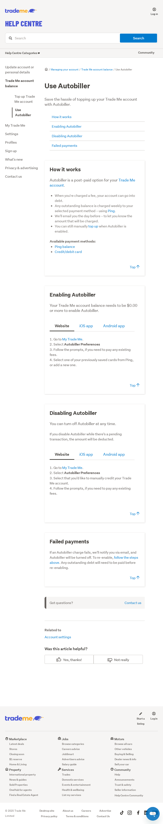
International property (22, 774)
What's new (14, 159)
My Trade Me (15, 125)
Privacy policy (49, 816)
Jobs (63, 739)
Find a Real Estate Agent (23, 795)
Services (66, 770)
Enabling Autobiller (67, 126)
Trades (66, 774)
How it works (62, 116)
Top (135, 267)
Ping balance (65, 246)
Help (117, 774)
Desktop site (46, 811)
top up (93, 226)
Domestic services (73, 779)
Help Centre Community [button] (129, 795)
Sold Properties (18, 785)
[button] (152, 11)
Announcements (124, 779)
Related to (53, 630)
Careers (86, 811)
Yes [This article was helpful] (66, 659)
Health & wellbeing (73, 790)
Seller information (125, 790)
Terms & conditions (77, 816)
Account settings (58, 637)
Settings (11, 133)
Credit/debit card (68, 251)
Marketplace (16, 739)
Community (120, 770)
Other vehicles (123, 749)
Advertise (105, 811)
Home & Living (18, 764)
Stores (13, 749)
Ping (111, 210)
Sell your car (122, 764)
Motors (117, 739)
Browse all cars (123, 744)
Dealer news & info (125, 759)
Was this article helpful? (66, 648)
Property (13, 770)
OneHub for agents (20, 790)
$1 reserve (15, 759)
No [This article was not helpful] (116, 659)
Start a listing (141, 718)
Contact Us (103, 816)
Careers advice (71, 749)
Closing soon (16, 754)
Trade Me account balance (97, 69)
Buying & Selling (124, 754)
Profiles (11, 142)
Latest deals (16, 744)
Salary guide (69, 764)
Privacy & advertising (21, 168)
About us (68, 811)
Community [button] (146, 52)
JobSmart (68, 754)
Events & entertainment (76, 785)
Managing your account (65, 69)
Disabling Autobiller (67, 136)
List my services (71, 795)
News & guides (18, 779)
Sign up (11, 151)
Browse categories (73, 744)
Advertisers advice (73, 759)
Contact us (13, 176)
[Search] (81, 38)
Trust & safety (123, 785)
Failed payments (64, 145)
